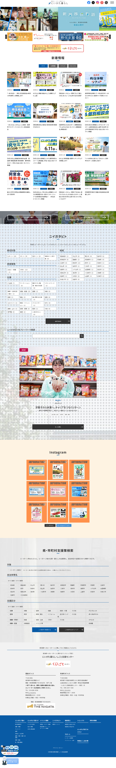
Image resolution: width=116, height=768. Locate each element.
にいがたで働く (20, 731)
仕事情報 (53, 66)
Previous (15, 19)
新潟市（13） (77, 274)
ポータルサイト (92, 625)
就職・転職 (67, 425)
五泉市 (101, 596)
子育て (49, 630)
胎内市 (51, 596)
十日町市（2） (89, 284)
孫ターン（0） (36, 267)
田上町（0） (64, 277)
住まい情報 (30, 737)
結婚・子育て (13, 630)
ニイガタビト (56, 731)
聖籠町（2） (76, 271)
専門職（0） (11, 323)
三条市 (61, 599)
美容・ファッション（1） (25, 315)
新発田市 (62, 596)
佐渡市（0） (76, 290)
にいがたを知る (31, 735)
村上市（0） (76, 267)
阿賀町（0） (101, 271)
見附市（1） (101, 277)
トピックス (72, 66)
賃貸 (24, 625)
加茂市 (51, 599)
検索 (82, 347)
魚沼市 (11, 603)
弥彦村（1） (101, 274)
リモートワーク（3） (49, 295)
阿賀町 (91, 596)
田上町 (41, 599)
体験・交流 (12, 634)
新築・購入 (38, 625)
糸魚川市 (102, 603)
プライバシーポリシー (58, 758)
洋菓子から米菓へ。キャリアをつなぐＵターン (58, 418)
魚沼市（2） (101, 281)
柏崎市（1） (64, 287)
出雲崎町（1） (89, 281)
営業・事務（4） (25, 320)
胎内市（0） (101, 267)
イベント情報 (44, 731)
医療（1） (11, 308)
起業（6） (48, 308)
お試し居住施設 (31, 739)
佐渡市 (11, 606)
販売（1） (35, 320)
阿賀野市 (82, 596)
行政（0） (48, 320)
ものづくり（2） (13, 314)
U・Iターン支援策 (69, 749)
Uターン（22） (12, 267)
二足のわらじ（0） (36, 324)
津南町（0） (101, 284)
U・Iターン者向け (14, 581)
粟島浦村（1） (64, 267)
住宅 (10, 625)
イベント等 (38, 634)
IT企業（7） (11, 294)
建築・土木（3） (13, 320)
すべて (43, 66)
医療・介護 (62, 621)
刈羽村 (71, 603)
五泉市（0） (64, 274)
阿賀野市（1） (89, 271)
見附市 (71, 599)
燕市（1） (88, 274)
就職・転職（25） (25, 302)
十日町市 (42, 603)
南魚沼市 (22, 603)
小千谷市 (92, 599)
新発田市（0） (64, 271)
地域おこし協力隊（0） (49, 268)
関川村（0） (89, 267)
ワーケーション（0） (25, 295)
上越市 (81, 603)
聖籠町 (71, 596)
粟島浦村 (22, 596)
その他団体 (22, 606)
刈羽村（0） (76, 287)
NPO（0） (48, 314)
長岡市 (81, 599)
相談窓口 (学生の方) (69, 737)
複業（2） (23, 323)
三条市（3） (89, 277)
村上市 (31, 596)
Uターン (48, 425)
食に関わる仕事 (55, 425)
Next (100, 19)
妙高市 (91, 603)
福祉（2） (23, 308)
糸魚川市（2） (64, 290)
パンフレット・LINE (69, 751)
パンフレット (92, 621)
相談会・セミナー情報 (45, 735)
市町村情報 (93, 731)
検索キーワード (56, 735)
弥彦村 (31, 599)
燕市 (20, 599)
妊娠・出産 (38, 630)
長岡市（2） (64, 281)
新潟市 (61, 425)
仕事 (10, 621)
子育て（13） (24, 281)
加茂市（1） (76, 277)
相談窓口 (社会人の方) (70, 735)
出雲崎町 (102, 599)
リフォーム (50, 625)
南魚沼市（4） (64, 284)
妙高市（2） (101, 287)
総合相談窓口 (18, 735)
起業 (36, 621)
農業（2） (35, 302)
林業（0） (48, 302)
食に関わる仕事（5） (37, 309)
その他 (73, 621)
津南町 (51, 603)
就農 (48, 621)
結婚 (24, 630)
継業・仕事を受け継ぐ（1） (12, 303)
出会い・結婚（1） (12, 282)
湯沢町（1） (76, 284)
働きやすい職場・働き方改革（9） (37, 296)
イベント (63, 66)
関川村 (41, 596)
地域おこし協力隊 (19, 744)
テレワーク (17, 739)
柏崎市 (61, 603)
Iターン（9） (24, 267)
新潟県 (11, 596)
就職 (24, 621)
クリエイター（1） (36, 315)
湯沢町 (31, 603)
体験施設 (25, 634)
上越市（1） (89, 287)
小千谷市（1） (77, 281)
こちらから (32, 703)
